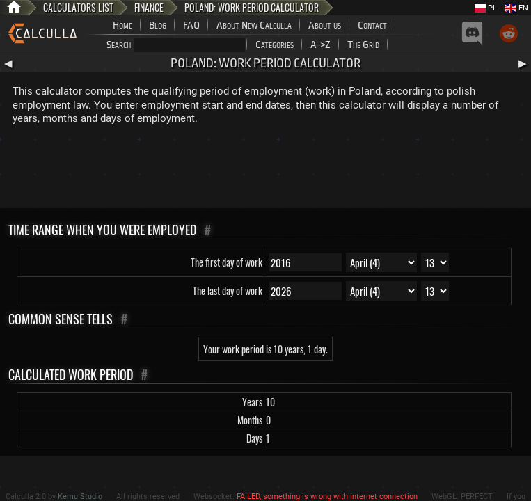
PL (486, 8)
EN (516, 8)
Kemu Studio (80, 496)
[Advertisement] (266, 169)
